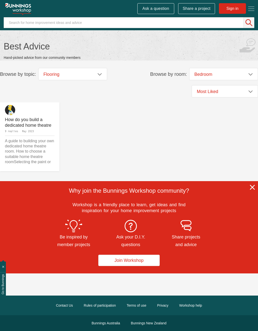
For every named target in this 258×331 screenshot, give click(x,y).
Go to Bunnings (3, 284)
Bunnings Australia (106, 323)
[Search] (129, 22)
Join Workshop (129, 260)
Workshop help (190, 305)
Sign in (233, 8)
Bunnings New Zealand (149, 323)
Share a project (197, 8)
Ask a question (155, 8)
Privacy (162, 305)
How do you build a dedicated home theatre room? (28, 122)
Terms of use (136, 305)
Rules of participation (100, 305)
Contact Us (64, 305)
